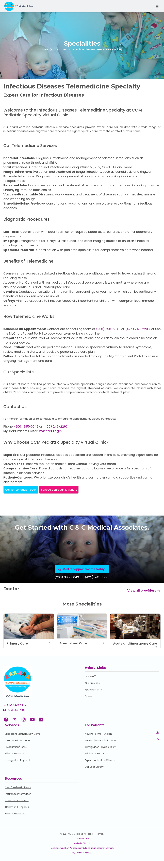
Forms (88, 696)
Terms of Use (82, 838)
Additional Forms (94, 753)
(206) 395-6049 (108, 329)
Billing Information (15, 753)
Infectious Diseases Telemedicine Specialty (97, 49)
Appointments (93, 689)
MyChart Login (50, 431)
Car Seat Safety (94, 766)
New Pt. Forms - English (98, 734)
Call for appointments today (81, 569)
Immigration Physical (17, 760)
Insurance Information (18, 740)
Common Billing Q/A (17, 807)
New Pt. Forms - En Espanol (100, 740)
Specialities (60, 49)
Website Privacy (82, 843)
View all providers (144, 591)
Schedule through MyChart (59, 490)
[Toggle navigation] (157, 7)
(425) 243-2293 (137, 329)
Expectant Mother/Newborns (102, 760)
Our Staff (90, 676)
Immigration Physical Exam (101, 747)
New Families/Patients (18, 787)
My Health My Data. (82, 852)
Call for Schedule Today (21, 490)
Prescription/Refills (16, 747)
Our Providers (93, 683)
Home (45, 49)
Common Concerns (17, 800)
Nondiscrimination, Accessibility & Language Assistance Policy (82, 848)
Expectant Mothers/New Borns (22, 734)
